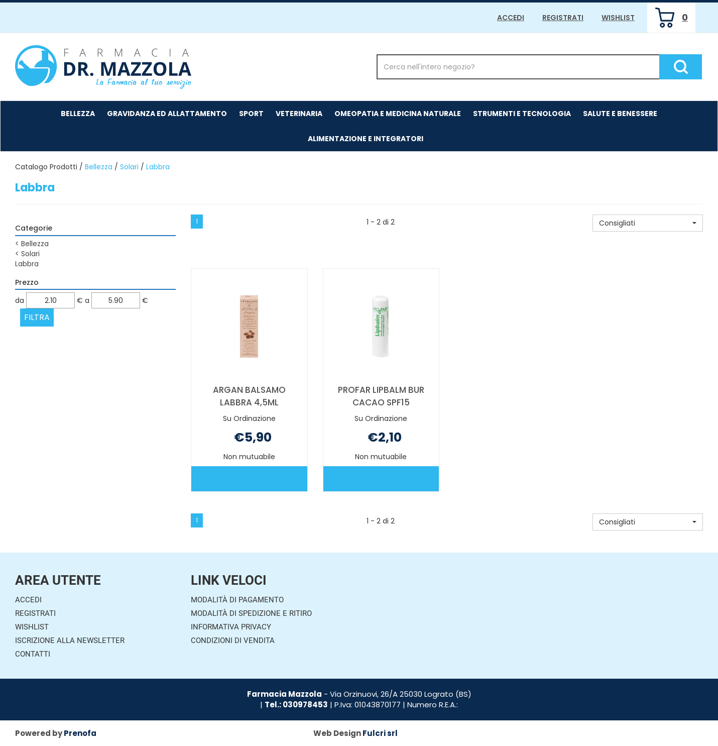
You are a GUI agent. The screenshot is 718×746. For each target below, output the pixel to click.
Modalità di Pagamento (237, 599)
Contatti (32, 654)
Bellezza (78, 114)
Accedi (510, 18)
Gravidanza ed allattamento (167, 114)
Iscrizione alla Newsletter (70, 640)
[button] (647, 223)
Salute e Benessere (620, 114)
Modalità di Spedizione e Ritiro (251, 613)
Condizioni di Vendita (233, 640)
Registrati (562, 18)
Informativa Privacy (231, 626)
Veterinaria (299, 114)
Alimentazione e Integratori (365, 139)
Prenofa (80, 733)
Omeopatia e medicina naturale (397, 114)
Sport (251, 114)
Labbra (27, 264)
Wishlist (618, 18)
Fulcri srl (380, 733)
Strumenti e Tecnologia (522, 114)
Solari (129, 167)
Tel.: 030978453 (296, 704)
